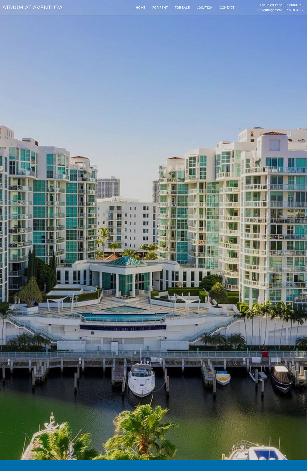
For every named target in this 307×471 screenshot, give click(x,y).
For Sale (182, 7)
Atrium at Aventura (32, 7)
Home (140, 7)
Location (205, 7)
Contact (227, 7)
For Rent (160, 7)
